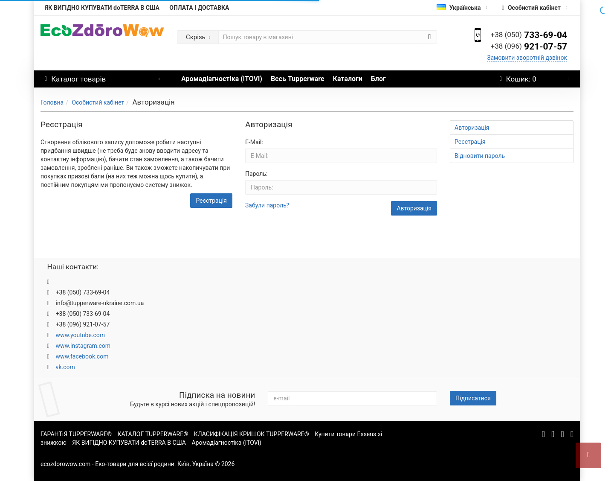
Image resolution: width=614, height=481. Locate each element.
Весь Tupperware (297, 79)
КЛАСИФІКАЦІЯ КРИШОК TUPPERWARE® (251, 434)
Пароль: (256, 173)
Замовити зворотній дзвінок (527, 57)
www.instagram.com (83, 345)
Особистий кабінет (98, 102)
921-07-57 (529, 46)
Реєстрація (211, 200)
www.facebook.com (82, 356)
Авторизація (472, 127)
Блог (378, 79)
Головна (52, 102)
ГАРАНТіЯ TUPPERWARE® (76, 434)
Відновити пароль (480, 155)
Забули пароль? (267, 205)
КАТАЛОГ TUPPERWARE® (153, 434)
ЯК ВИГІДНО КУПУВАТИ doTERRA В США (102, 7)
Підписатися (473, 398)
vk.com (65, 367)
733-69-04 (529, 35)
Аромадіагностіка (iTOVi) (221, 79)
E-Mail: (254, 142)
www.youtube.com (80, 335)
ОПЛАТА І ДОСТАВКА (199, 7)
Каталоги (347, 79)
